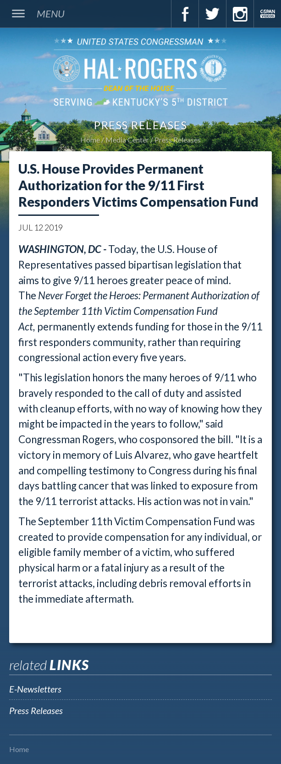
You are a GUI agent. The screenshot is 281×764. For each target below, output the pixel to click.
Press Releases (177, 139)
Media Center (127, 139)
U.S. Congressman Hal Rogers (140, 71)
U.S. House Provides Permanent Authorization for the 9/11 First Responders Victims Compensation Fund (138, 185)
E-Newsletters (35, 688)
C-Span (267, 13)
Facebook (184, 13)
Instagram (239, 13)
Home (90, 139)
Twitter (212, 13)
